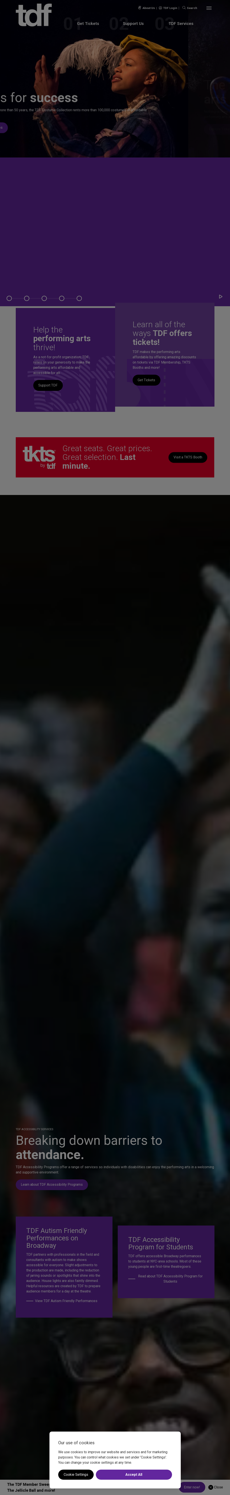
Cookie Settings (76, 1474)
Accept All (133, 1474)
